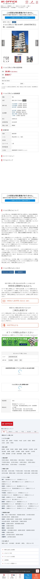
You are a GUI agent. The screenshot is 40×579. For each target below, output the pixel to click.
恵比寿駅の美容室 (27, 519)
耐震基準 (20, 272)
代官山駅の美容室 (6, 521)
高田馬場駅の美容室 (19, 523)
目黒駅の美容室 (10, 525)
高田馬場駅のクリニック (21, 503)
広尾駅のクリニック (30, 488)
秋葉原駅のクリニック (18, 495)
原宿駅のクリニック (6, 488)
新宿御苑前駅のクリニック (8, 503)
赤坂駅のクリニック (6, 481)
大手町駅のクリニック (23, 492)
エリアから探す (6, 438)
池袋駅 (8, 451)
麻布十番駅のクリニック (17, 481)
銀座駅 (12, 451)
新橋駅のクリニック (6, 484)
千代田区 (16, 440)
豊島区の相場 (12, 473)
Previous (3, 43)
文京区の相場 (20, 473)
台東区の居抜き (23, 462)
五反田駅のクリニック (22, 506)
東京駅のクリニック (12, 492)
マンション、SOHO (8, 272)
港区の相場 (4, 471)
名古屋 (29, 431)
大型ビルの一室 (29, 543)
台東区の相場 (27, 473)
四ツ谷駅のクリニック (33, 503)
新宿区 (10, 440)
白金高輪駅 (14, 103)
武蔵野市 (4, 536)
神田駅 (16, 449)
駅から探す (5, 447)
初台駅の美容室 (14, 521)
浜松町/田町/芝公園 (13, 356)
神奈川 (10, 431)
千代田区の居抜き (6, 462)
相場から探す (6, 468)
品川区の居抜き (14, 462)
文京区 (3, 442)
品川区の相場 (5, 473)
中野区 (11, 442)
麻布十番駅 (14, 113)
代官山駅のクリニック (7, 490)
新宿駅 (3, 449)
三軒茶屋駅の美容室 (12, 530)
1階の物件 (17, 543)
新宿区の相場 (34, 471)
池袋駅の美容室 (10, 528)
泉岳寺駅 (14, 107)
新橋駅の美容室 (14, 517)
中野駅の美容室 (10, 532)
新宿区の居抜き (13, 460)
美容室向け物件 (6, 512)
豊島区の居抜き (5, 464)
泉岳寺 (16, 360)
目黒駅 (24, 453)
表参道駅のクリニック (10, 479)
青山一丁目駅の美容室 (10, 514)
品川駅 (35, 449)
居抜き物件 (5, 457)
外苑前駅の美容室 (21, 514)
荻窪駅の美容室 (19, 534)
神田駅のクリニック (29, 495)
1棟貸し (23, 543)
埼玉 (17, 431)
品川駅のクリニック (29, 481)
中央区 (20, 440)
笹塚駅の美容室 (23, 521)
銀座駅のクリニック (11, 497)
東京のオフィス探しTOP (7, 435)
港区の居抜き (22, 460)
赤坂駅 (22, 451)
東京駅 (11, 449)
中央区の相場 (27, 471)
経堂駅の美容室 (21, 530)
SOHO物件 (11, 543)
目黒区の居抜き (31, 462)
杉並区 (3, 534)
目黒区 (29, 440)
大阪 (35, 431)
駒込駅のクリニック (32, 508)
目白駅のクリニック (21, 508)
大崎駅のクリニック (11, 506)
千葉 (22, 431)
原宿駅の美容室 (10, 519)
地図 (24, 100)
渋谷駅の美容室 (18, 519)
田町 (21, 360)
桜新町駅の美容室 (30, 530)
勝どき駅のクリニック (17, 499)
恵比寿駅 (4, 451)
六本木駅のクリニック (22, 479)
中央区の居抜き (29, 460)
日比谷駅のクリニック (7, 495)
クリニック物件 (6, 477)
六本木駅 (33, 451)
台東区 (7, 442)
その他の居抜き (22, 464)
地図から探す (5, 543)
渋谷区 (3, 440)
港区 (7, 440)
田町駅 (13, 112)
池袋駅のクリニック (11, 508)
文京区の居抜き (13, 464)
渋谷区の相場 (11, 471)
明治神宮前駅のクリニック (18, 488)
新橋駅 (20, 449)
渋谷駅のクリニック (11, 486)
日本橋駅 (18, 451)
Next (36, 43)
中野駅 (29, 453)
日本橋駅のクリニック (22, 497)
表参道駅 (27, 451)
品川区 (24, 440)
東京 (4, 431)
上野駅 (3, 453)
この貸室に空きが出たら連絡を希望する (20, 17)
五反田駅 (31, 449)
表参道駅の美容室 (6, 517)
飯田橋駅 (8, 453)
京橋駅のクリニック (6, 499)
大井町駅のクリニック (33, 506)
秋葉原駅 (25, 449)
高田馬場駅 (19, 453)
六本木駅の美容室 (30, 514)
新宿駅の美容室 (10, 523)
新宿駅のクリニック (11, 501)
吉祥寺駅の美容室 (11, 536)
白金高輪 (11, 360)
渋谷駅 (7, 449)
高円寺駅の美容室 (10, 534)
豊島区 (33, 440)
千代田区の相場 (19, 471)
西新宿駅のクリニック (22, 501)
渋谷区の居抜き (5, 460)
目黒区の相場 (34, 473)
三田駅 (13, 115)
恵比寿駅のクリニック (22, 486)
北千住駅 (13, 453)
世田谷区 (4, 530)
